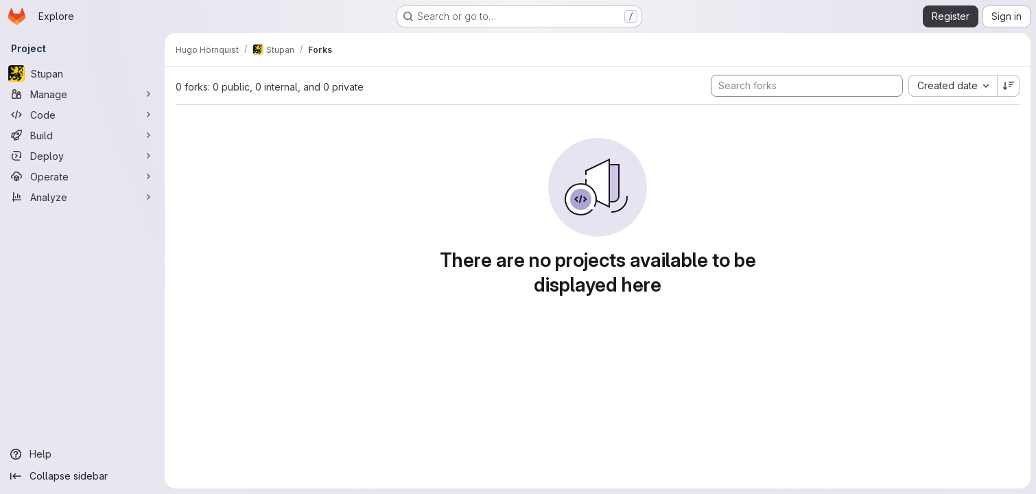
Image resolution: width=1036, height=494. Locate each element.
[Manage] (82, 94)
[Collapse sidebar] (82, 476)
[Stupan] (82, 73)
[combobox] (952, 86)
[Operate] (82, 176)
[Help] (82, 454)
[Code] (82, 114)
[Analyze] (82, 197)
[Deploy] (82, 155)
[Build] (82, 135)
